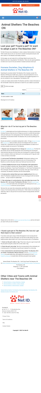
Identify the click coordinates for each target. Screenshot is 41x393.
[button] (3, 17)
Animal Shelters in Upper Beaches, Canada (14, 282)
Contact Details (6, 326)
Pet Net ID (3, 131)
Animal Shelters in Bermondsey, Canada (13, 285)
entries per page (9, 86)
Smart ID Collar (36, 141)
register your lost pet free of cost (22, 220)
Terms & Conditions (7, 319)
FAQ (4, 322)
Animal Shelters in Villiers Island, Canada (14, 283)
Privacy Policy (6, 316)
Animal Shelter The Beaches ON (13, 290)
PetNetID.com (30, 149)
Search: (24, 89)
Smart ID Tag (6, 142)
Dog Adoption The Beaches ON (29, 290)
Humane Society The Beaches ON (9, 291)
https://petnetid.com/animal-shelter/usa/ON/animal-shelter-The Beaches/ (21, 263)
